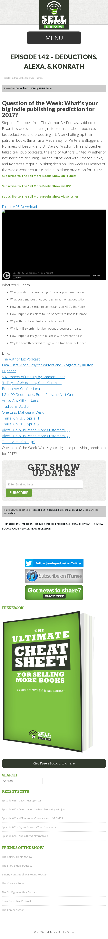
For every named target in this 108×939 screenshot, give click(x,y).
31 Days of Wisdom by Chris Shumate (32, 382)
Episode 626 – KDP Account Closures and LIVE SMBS (32, 818)
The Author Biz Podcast (21, 359)
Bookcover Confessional (21, 388)
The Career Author (13, 910)
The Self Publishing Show (17, 857)
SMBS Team (45, 88)
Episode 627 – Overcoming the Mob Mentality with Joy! (33, 809)
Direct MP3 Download (19, 206)
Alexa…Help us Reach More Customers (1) (36, 430)
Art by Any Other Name (20, 400)
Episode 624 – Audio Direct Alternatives (25, 836)
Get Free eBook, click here (54, 763)
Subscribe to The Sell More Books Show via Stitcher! (40, 196)
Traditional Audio (15, 406)
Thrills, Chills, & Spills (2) (21, 424)
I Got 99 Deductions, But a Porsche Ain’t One (38, 394)
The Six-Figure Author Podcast (19, 892)
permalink (9, 513)
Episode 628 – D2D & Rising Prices (22, 800)
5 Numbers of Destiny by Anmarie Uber (33, 376)
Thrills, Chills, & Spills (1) (21, 418)
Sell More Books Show (70, 509)
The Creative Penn (13, 883)
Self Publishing (49, 509)
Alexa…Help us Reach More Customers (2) (36, 435)
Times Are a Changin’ (18, 441)
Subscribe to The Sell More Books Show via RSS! (37, 186)
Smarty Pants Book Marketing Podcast (24, 874)
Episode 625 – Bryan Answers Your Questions (29, 827)
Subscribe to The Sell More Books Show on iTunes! (39, 176)
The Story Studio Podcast (17, 865)
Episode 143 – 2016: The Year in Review (80, 523)
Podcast (35, 509)
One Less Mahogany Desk (23, 412)
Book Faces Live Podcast (16, 901)
